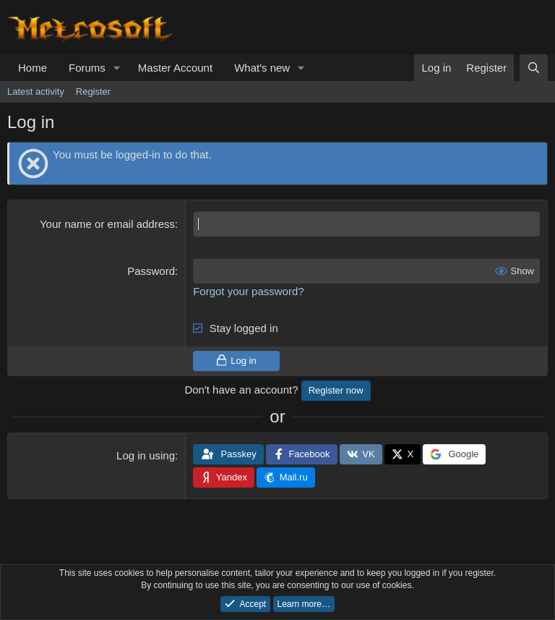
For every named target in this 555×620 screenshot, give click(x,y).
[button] (117, 67)
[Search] (534, 67)
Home (32, 67)
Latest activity (35, 91)
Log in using (145, 455)
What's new (262, 67)
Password (151, 271)
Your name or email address (107, 224)
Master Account (175, 67)
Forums (87, 67)
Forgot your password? (248, 291)
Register (93, 91)
